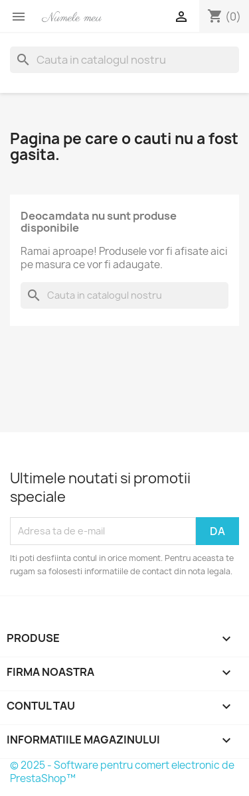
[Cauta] (124, 59)
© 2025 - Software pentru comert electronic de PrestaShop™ (122, 771)
